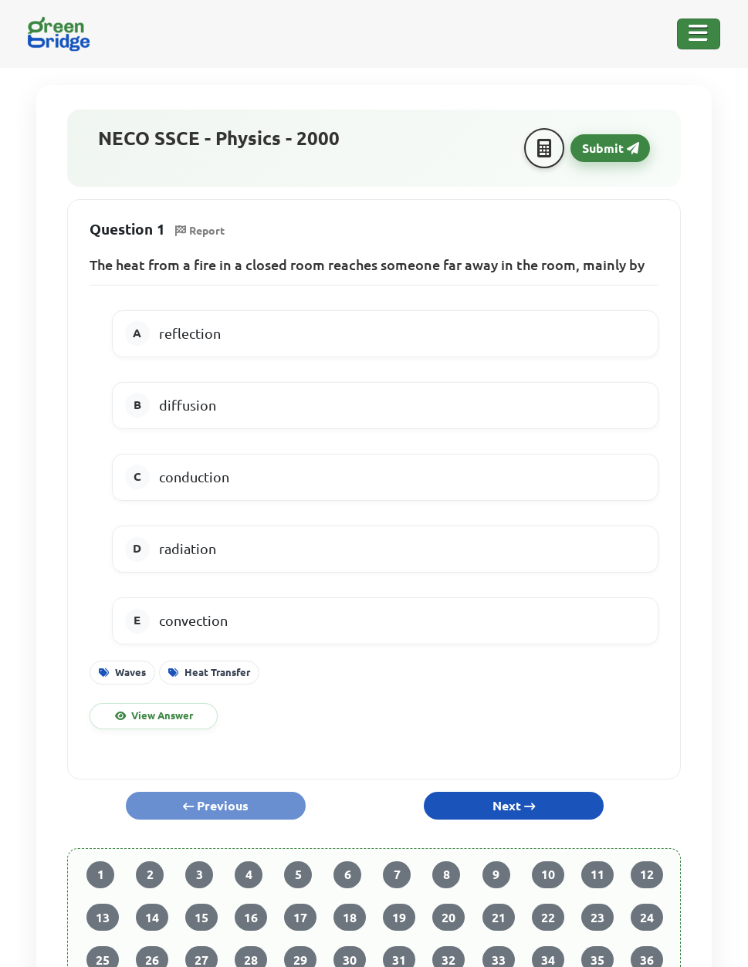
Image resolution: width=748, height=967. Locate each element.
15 (201, 918)
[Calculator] (544, 148)
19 (399, 918)
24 (647, 918)
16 (251, 918)
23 (597, 918)
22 (548, 918)
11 (597, 874)
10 (548, 874)
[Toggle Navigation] (698, 34)
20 (448, 918)
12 (647, 874)
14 (152, 918)
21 (499, 918)
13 (103, 918)
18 (350, 918)
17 (300, 918)
